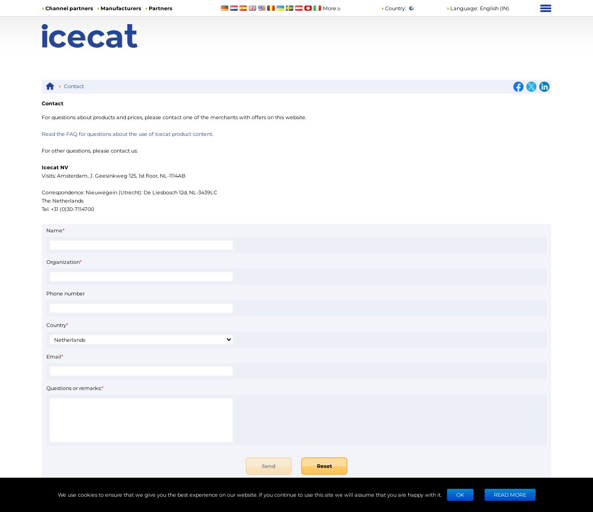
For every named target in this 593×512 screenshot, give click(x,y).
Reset (324, 465)
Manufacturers (121, 8)
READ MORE (510, 494)
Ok (460, 494)
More (332, 9)
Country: (393, 8)
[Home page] (105, 36)
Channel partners (69, 8)
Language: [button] (462, 8)
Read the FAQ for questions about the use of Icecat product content (127, 133)
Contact (74, 86)
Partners (160, 8)
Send (269, 465)
